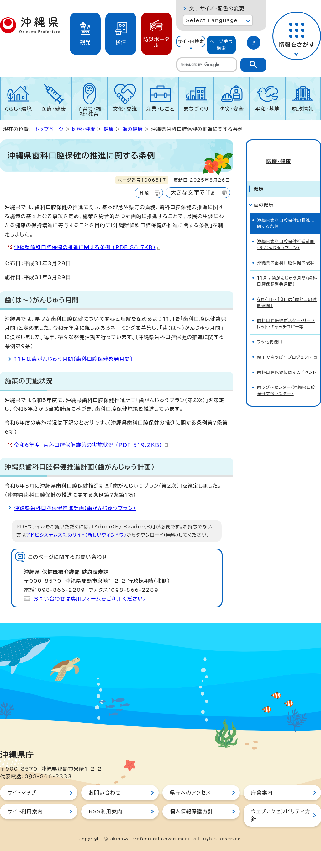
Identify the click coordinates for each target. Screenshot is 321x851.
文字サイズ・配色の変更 (217, 8)
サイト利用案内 (25, 811)
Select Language (212, 20)
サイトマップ (22, 792)
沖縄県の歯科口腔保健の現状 (286, 253)
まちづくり (196, 108)
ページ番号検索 (221, 44)
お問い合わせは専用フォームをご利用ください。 (89, 598)
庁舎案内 (262, 792)
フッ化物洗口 (270, 332)
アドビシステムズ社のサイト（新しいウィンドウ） (76, 535)
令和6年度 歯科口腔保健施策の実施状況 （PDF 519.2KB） (91, 444)
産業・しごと (160, 108)
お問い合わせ (105, 792)
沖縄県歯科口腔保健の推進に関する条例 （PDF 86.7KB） (87, 247)
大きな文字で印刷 (194, 192)
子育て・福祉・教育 (89, 111)
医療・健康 (53, 108)
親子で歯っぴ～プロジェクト (287, 347)
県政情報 (303, 108)
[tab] (190, 45)
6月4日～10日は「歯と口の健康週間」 (287, 293)
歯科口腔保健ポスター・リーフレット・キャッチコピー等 (286, 314)
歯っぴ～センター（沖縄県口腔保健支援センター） (286, 381)
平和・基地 (267, 108)
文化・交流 (125, 108)
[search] (206, 64)
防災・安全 (231, 108)
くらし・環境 (18, 108)
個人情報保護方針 (191, 811)
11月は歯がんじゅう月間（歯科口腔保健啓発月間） (73, 358)
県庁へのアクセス (190, 792)
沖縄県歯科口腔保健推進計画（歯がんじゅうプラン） (75, 508)
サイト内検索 (191, 41)
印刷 (145, 192)
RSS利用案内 (105, 811)
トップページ (49, 129)
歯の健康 (132, 129)
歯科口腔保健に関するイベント (286, 363)
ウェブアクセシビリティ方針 (280, 815)
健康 (109, 129)
